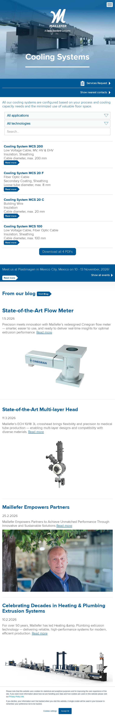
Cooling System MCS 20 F (24, 173)
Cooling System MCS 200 (23, 146)
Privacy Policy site (16, 697)
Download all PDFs (57, 252)
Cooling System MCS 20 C (24, 200)
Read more (10, 162)
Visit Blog (43, 294)
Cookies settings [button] (50, 711)
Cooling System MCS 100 (23, 226)
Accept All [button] (65, 711)
